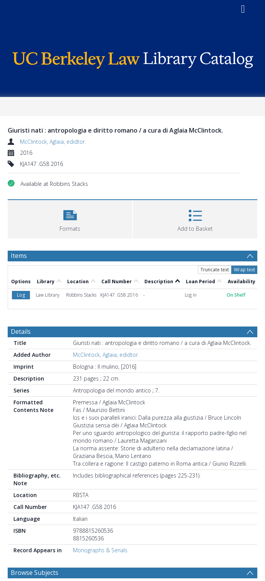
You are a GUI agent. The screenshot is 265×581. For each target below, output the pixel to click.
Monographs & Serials (100, 550)
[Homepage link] (132, 58)
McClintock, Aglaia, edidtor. (53, 141)
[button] (70, 218)
